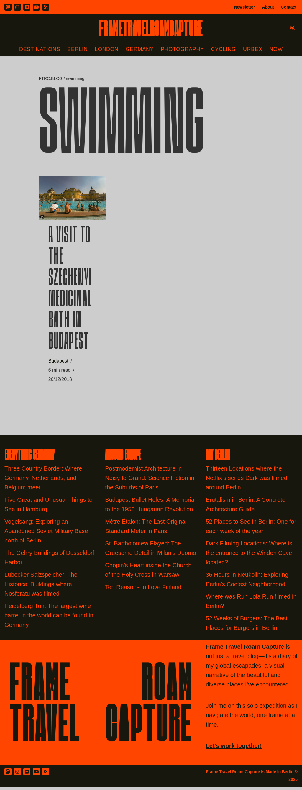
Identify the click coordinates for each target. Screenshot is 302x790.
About (268, 7)
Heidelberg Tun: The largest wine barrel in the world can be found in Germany (48, 618)
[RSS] (45, 7)
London (106, 49)
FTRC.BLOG (51, 78)
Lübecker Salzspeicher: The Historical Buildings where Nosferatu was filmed (41, 586)
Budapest (58, 362)
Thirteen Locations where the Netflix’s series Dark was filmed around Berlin (246, 480)
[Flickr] (26, 7)
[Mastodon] (8, 7)
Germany (139, 49)
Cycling (224, 49)
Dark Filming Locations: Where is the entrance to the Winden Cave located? (249, 555)
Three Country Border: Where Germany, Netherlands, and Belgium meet (43, 480)
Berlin (76, 49)
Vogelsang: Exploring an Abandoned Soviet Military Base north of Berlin (46, 533)
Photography (183, 49)
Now (277, 49)
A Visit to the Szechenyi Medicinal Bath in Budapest (70, 291)
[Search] (292, 28)
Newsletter (244, 7)
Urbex (254, 49)
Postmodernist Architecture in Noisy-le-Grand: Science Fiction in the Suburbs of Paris (149, 480)
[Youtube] (36, 7)
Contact (288, 7)
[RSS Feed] (45, 774)
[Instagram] (17, 7)
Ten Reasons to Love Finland (143, 589)
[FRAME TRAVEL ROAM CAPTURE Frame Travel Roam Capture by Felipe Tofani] (151, 28)
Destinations (38, 49)
